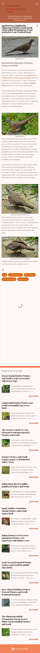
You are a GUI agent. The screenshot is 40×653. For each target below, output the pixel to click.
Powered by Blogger (20, 649)
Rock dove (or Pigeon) (23, 78)
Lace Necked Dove (15, 275)
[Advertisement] (20, 347)
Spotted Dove (23, 279)
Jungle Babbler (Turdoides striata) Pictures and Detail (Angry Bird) (14, 511)
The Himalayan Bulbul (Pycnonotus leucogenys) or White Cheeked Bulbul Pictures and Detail (16, 620)
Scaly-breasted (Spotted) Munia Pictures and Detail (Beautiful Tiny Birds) (16, 565)
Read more (33, 396)
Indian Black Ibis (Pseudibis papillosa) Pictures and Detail (15, 485)
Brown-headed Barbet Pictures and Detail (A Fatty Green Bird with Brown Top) (16, 378)
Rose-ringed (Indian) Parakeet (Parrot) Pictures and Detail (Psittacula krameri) (16, 592)
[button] (37, 26)
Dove (4, 275)
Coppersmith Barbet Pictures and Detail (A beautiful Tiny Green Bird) (17, 405)
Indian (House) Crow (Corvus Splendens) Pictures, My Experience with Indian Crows (15, 538)
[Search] (37, 4)
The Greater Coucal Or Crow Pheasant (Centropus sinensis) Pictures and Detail (16, 432)
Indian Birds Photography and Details (16, 9)
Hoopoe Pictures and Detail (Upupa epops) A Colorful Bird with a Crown (16, 459)
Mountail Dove (30, 275)
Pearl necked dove (9, 279)
